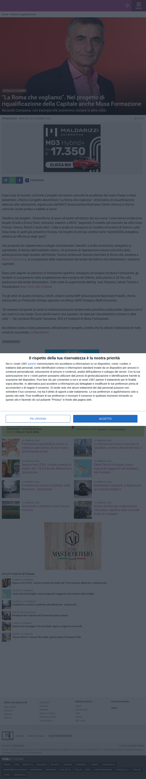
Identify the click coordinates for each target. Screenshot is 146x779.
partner (32, 363)
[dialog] (73, 389)
